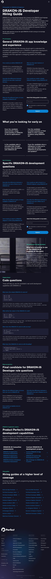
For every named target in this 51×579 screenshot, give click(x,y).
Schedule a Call (4, 563)
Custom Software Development (19, 556)
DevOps (14, 565)
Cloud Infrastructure (17, 554)
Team (2, 540)
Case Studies (43, 538)
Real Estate (31, 560)
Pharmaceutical (32, 558)
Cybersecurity (16, 560)
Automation (15, 549)
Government (31, 549)
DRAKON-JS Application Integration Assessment (14, 456)
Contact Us (3, 565)
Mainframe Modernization (18, 569)
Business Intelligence (17, 551)
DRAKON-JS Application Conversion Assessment (14, 452)
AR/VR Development (17, 547)
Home (2, 577)
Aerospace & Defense (33, 538)
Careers (3, 545)
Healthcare (31, 551)
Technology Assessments (18, 571)
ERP (14, 567)
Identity (2, 538)
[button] (49, 2)
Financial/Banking (32, 543)
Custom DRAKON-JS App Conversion (37, 452)
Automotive (31, 540)
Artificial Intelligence (17, 538)
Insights (42, 549)
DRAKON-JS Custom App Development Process (37, 456)
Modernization (4, 554)
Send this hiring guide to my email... (37, 97)
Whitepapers (43, 543)
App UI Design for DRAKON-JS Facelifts (37, 460)
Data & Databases (17, 562)
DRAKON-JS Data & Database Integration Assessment (14, 460)
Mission (3, 543)
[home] (2, 2)
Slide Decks (43, 545)
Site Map (41, 577)
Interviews (43, 540)
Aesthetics (3, 556)
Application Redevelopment (19, 545)
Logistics (31, 556)
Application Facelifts (17, 543)
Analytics (15, 540)
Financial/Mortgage (33, 545)
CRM (14, 558)
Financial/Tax (31, 547)
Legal (30, 554)
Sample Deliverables (45, 547)
